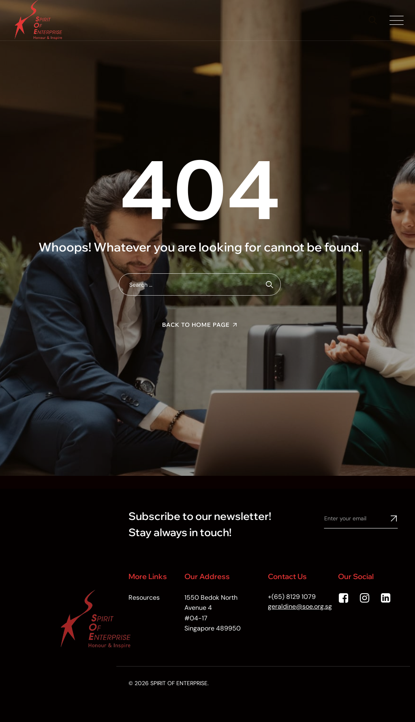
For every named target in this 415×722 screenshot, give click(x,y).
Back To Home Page (196, 324)
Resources (144, 597)
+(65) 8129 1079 (292, 596)
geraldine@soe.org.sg (300, 606)
